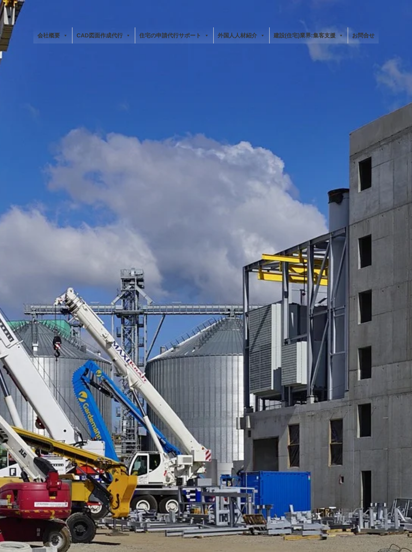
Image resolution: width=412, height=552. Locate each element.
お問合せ (363, 35)
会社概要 (52, 35)
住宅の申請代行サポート (174, 35)
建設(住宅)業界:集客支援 (309, 35)
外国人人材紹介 (241, 35)
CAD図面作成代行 (103, 35)
